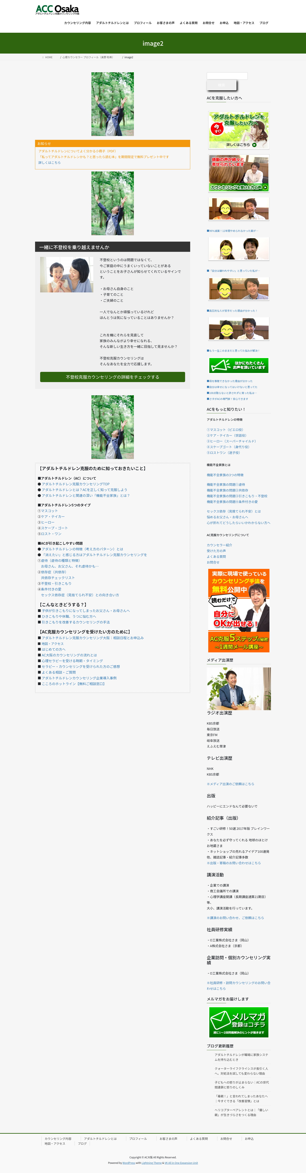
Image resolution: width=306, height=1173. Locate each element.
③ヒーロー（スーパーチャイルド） (232, 441)
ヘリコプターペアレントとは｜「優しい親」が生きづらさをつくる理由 (241, 1112)
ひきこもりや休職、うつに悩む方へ (69, 616)
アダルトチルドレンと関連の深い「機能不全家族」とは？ (86, 495)
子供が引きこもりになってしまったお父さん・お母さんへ (86, 610)
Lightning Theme (152, 1162)
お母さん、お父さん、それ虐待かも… (70, 566)
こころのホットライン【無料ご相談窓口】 (74, 683)
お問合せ (213, 562)
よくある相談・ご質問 (59, 672)
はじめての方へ (54, 649)
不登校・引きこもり (56, 583)
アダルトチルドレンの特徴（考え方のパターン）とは (82, 548)
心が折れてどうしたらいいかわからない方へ (239, 522)
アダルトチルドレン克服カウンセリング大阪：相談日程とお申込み (93, 637)
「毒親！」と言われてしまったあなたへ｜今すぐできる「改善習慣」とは (241, 1098)
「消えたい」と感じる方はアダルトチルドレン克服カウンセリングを (94, 554)
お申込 (249, 1138)
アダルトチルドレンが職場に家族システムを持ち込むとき (241, 1057)
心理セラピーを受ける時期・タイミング (72, 660)
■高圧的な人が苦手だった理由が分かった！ (232, 310)
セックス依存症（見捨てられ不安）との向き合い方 (80, 594)
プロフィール (138, 1138)
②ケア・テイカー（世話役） (227, 435)
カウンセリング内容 (58, 1138)
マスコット (49, 510)
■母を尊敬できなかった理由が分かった (230, 381)
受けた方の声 (216, 550)
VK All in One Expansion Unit (181, 1162)
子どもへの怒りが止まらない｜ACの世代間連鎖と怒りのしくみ (242, 1084)
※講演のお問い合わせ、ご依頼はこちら (235, 917)
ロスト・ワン (51, 533)
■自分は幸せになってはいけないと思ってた (232, 387)
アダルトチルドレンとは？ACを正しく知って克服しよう (85, 489)
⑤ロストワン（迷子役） (224, 452)
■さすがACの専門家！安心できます (227, 399)
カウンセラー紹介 (219, 545)
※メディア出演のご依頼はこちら (230, 784)
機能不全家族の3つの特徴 (225, 475)
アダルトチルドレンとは (100, 1138)
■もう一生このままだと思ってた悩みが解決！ (233, 350)
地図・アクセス (52, 643)
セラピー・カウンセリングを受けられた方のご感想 (81, 666)
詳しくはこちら (49, 162)
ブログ (82, 1143)
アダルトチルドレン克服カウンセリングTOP (76, 483)
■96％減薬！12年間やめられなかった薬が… (232, 230)
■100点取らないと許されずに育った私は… (232, 393)
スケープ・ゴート (54, 527)
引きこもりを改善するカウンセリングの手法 (76, 622)
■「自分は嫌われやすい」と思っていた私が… (233, 270)
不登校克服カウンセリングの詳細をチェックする (112, 377)
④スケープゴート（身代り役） (229, 447)
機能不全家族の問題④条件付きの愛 (232, 501)
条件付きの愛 (51, 589)
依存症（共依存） (54, 571)
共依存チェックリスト (58, 577)
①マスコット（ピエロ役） (226, 429)
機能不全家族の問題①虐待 (226, 484)
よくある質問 (216, 556)
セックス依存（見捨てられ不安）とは (234, 511)
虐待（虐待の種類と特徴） (61, 560)
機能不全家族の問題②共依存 (227, 490)
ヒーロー (48, 522)
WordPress (129, 1162)
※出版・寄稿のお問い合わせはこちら (234, 863)
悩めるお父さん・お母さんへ (227, 517)
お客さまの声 (168, 1138)
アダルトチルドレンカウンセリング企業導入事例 (79, 677)
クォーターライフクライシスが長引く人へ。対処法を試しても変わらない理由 (241, 1070)
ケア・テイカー (53, 516)
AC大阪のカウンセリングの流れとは (69, 654)
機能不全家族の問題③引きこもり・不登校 (237, 496)
